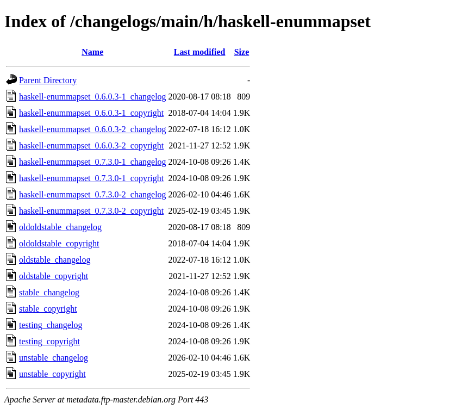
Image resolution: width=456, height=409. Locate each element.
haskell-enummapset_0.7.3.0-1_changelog (92, 161)
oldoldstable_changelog (60, 227)
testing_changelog (50, 325)
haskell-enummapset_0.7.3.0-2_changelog (92, 194)
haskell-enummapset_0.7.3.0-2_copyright (91, 210)
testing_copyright (49, 341)
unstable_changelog (53, 357)
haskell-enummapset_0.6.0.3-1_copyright (91, 112)
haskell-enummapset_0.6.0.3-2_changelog (92, 129)
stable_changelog (49, 292)
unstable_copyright (52, 374)
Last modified (200, 52)
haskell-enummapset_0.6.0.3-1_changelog (92, 96)
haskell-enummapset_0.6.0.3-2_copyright (91, 145)
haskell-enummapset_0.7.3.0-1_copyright (91, 178)
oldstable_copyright (53, 276)
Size (241, 52)
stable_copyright (48, 308)
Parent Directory (48, 80)
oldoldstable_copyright (59, 243)
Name (92, 52)
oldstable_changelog (55, 259)
